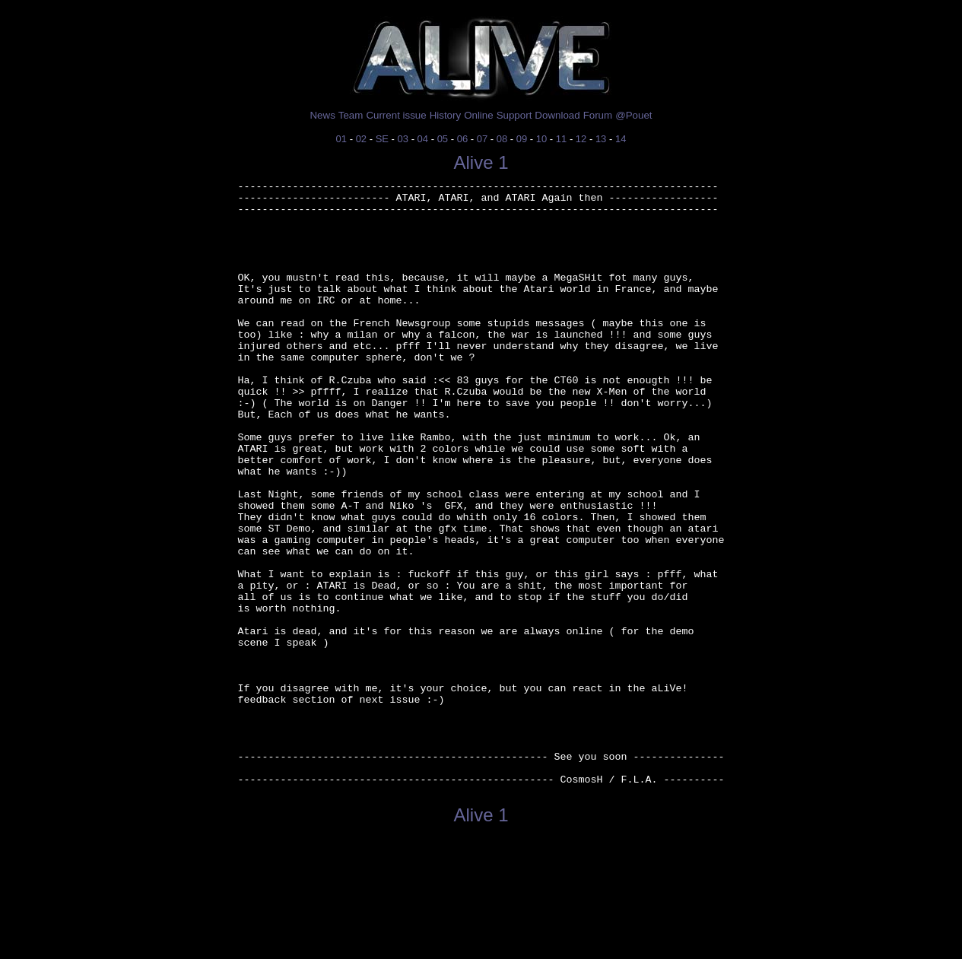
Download (557, 115)
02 (361, 138)
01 (341, 138)
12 (581, 138)
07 (482, 138)
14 (620, 138)
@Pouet (633, 115)
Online (479, 115)
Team (351, 115)
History (445, 115)
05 (442, 138)
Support (514, 115)
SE (382, 138)
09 (521, 138)
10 (541, 138)
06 (462, 138)
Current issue (396, 115)
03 (403, 138)
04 (423, 138)
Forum (598, 115)
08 (502, 138)
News (322, 115)
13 (600, 138)
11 (561, 138)
